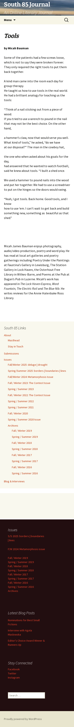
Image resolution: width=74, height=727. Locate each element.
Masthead (14, 340)
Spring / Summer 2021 (21, 407)
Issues (8, 359)
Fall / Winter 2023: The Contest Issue (29, 383)
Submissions (11, 353)
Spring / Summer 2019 (25, 437)
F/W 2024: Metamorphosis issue (26, 549)
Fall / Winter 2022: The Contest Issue (29, 395)
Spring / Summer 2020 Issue (24, 419)
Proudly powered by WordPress (23, 719)
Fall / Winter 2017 (22, 455)
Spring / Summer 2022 (21, 401)
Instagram (14, 677)
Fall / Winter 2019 (22, 430)
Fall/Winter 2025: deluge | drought (27, 364)
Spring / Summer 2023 (21, 389)
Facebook (14, 669)
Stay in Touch (15, 346)
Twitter (12, 673)
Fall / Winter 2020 (18, 413)
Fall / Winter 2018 (22, 443)
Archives (13, 425)
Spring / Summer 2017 (25, 461)
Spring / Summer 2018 (25, 449)
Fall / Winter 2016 (22, 467)
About (7, 335)
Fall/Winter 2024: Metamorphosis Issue (30, 377)
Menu (8, 20)
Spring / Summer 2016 (25, 473)
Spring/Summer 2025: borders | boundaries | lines (37, 371)
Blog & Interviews (14, 481)
